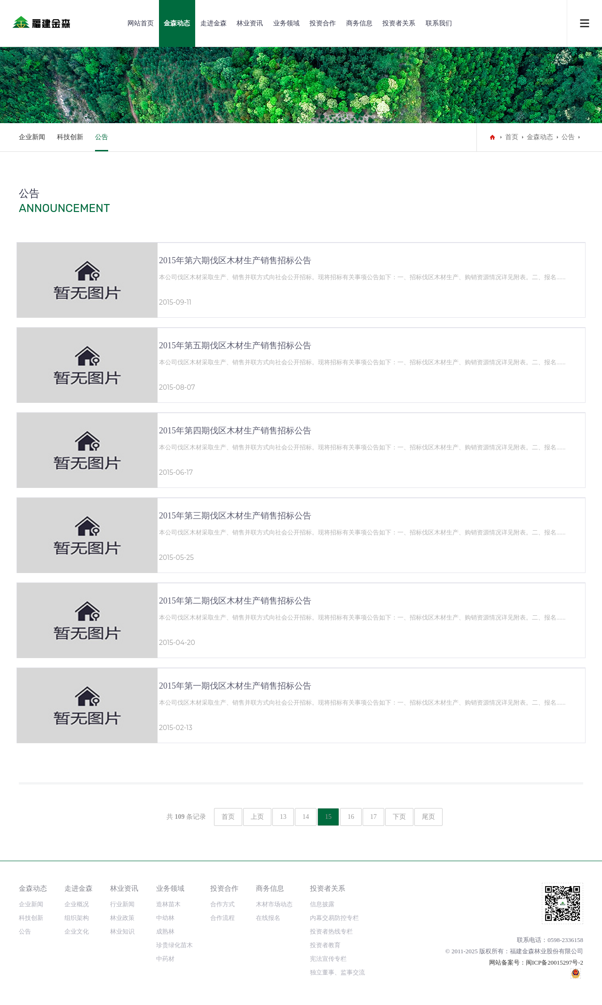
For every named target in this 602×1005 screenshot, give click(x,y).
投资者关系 (398, 23)
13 (283, 816)
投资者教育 (325, 945)
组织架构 (76, 917)
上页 (257, 816)
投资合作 (322, 23)
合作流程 (222, 917)
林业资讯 (250, 23)
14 (305, 816)
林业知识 (122, 931)
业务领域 (286, 23)
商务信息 (359, 23)
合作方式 (222, 904)
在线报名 (268, 917)
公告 (101, 137)
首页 (511, 137)
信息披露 (322, 904)
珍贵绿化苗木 (174, 945)
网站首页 (140, 23)
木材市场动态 (274, 904)
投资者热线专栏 (331, 931)
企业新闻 (32, 137)
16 (351, 816)
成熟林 (165, 931)
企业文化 (76, 931)
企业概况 (76, 904)
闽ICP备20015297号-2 (554, 962)
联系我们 (439, 23)
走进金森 (213, 23)
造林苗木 (168, 904)
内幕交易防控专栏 (334, 917)
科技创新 (70, 137)
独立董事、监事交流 (337, 972)
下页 (399, 816)
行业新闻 (122, 904)
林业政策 (122, 917)
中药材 (165, 958)
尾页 (428, 816)
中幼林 (165, 917)
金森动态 (177, 23)
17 (373, 816)
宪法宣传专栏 (328, 958)
